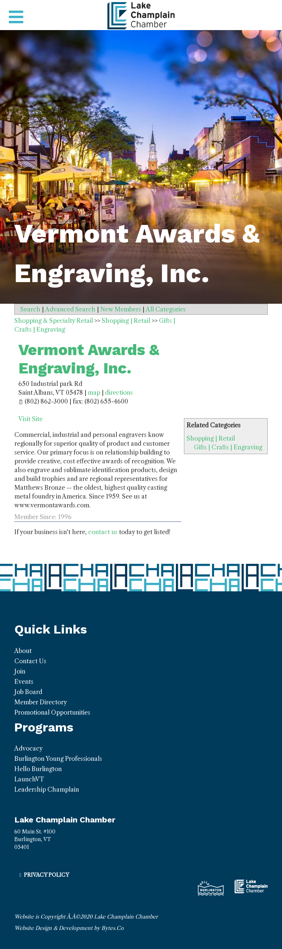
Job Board (28, 692)
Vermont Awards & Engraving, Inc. (88, 359)
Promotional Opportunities (52, 712)
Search (30, 309)
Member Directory (40, 702)
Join (19, 671)
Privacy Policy (46, 875)
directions (119, 392)
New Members (120, 309)
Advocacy (28, 748)
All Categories (166, 309)
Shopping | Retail (211, 438)
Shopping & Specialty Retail (53, 320)
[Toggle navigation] (16, 17)
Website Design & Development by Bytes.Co (69, 928)
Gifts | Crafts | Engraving (228, 447)
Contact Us (30, 661)
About (23, 650)
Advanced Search (70, 309)
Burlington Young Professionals (58, 758)
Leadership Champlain (46, 789)
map (94, 392)
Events (23, 681)
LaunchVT (29, 779)
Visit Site (30, 419)
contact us (103, 532)
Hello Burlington (38, 769)
